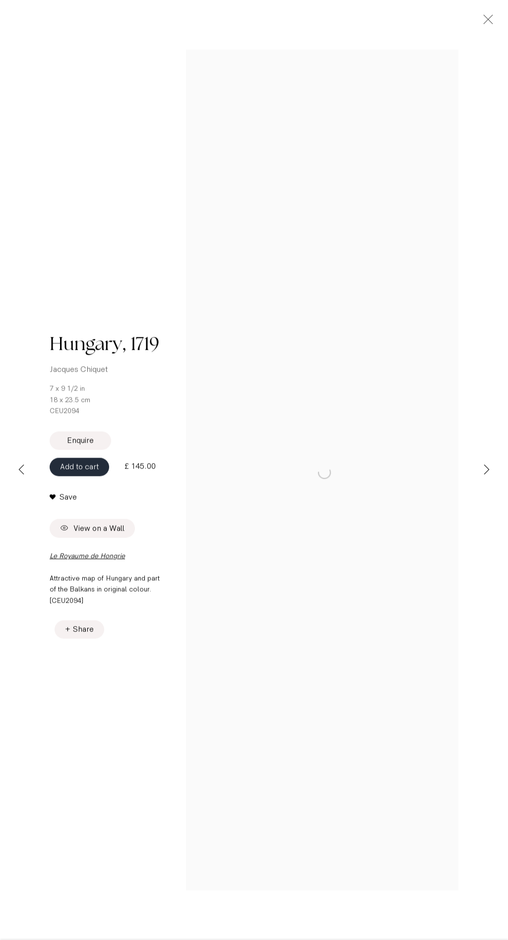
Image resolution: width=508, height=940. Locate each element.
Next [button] (486, 470)
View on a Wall (92, 531)
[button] (63, 500)
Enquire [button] (80, 443)
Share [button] (83, 632)
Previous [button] (21, 470)
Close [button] (485, 22)
